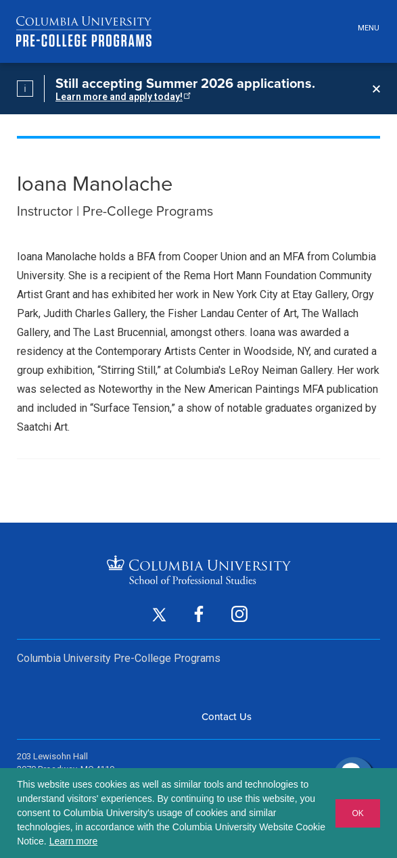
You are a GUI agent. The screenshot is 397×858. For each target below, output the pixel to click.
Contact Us (227, 716)
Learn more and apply (122, 96)
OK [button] (357, 813)
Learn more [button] (73, 841)
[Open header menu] (366, 29)
